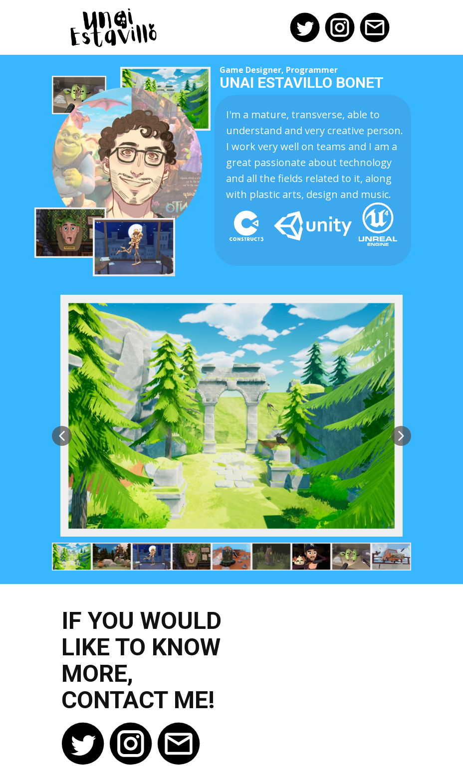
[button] (62, 436)
